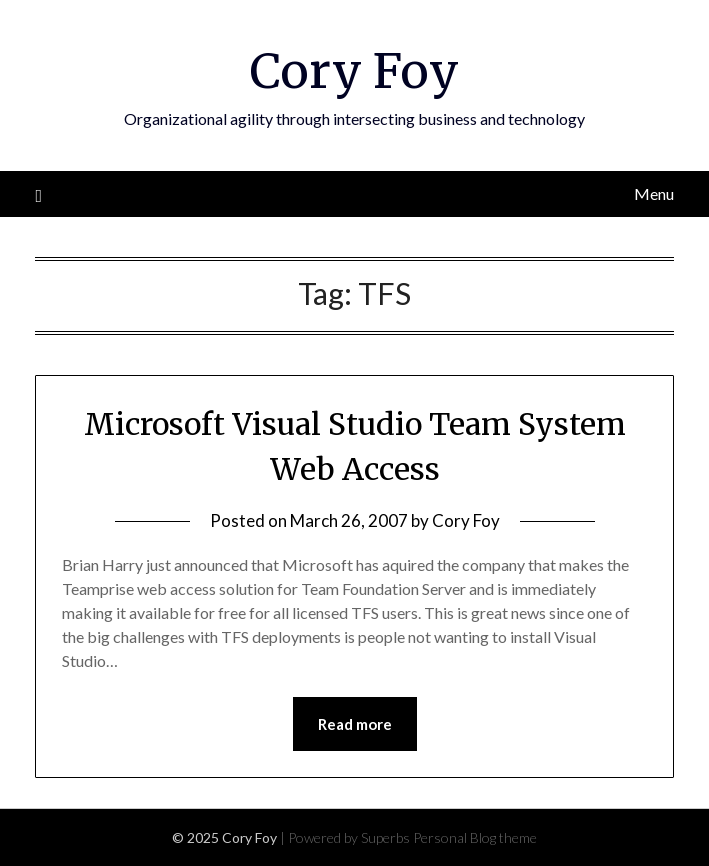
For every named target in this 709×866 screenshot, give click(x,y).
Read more (355, 724)
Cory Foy (354, 71)
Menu (654, 193)
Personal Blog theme (475, 837)
